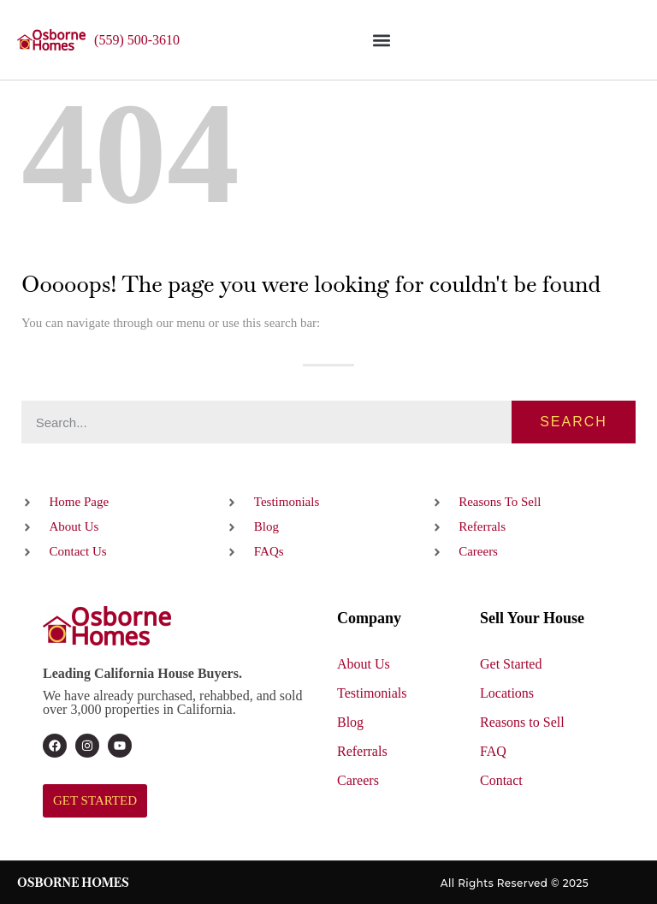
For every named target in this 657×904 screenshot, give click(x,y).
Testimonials (372, 693)
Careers (358, 780)
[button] (381, 40)
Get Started (511, 664)
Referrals (362, 751)
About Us (363, 664)
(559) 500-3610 (137, 40)
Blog (350, 722)
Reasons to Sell (522, 722)
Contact (501, 780)
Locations (507, 693)
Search (573, 421)
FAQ (493, 751)
